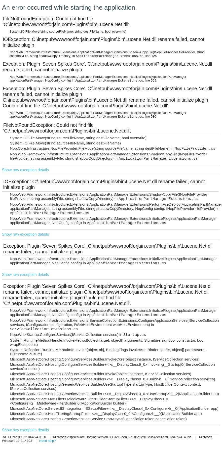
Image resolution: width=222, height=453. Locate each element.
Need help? (47, 441)
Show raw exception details (25, 170)
